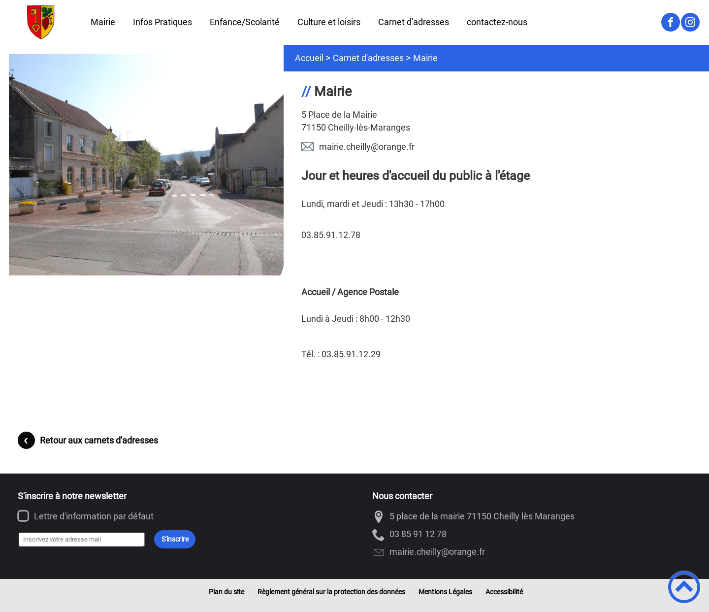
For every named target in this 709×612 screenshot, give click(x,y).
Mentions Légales (445, 592)
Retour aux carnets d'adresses (99, 440)
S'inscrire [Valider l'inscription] (175, 539)
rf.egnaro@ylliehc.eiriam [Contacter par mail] (367, 146)
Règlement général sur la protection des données (331, 592)
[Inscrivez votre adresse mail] (81, 539)
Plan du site (226, 592)
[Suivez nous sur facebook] (670, 22)
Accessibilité (504, 592)
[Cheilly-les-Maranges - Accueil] (40, 22)
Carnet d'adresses (368, 58)
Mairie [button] (103, 22)
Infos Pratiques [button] (162, 22)
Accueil (309, 58)
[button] (684, 587)
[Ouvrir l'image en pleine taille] (150, 165)
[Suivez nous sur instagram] (690, 22)
